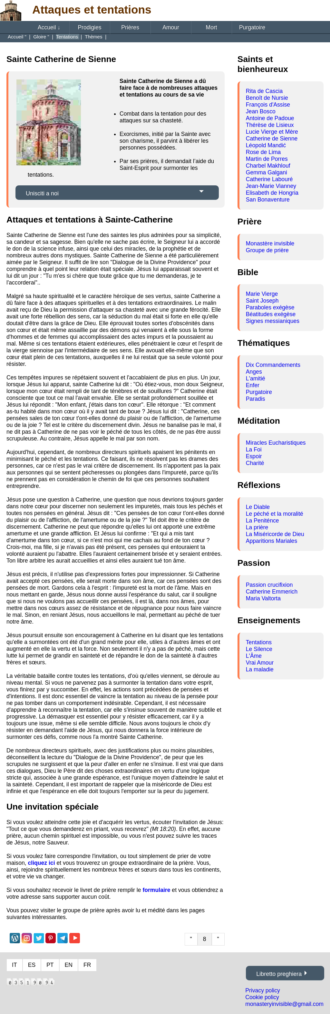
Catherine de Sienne (271, 138)
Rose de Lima (263, 152)
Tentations (259, 642)
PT (49, 965)
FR (87, 965)
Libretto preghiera (279, 974)
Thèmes (94, 36)
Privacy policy (262, 990)
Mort (211, 27)
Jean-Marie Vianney (271, 186)
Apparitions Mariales (271, 541)
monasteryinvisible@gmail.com (284, 1004)
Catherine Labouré (269, 179)
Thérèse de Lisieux (270, 125)
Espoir (254, 456)
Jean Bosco (261, 111)
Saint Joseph (262, 300)
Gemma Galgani (266, 172)
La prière (257, 527)
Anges (254, 371)
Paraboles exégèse (270, 307)
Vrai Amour (260, 662)
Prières (130, 27)
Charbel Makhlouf (268, 165)
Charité (255, 463)
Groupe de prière (267, 250)
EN (69, 965)
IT (14, 965)
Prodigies (89, 27)
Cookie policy (262, 997)
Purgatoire (252, 27)
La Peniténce (262, 520)
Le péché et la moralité (274, 514)
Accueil (49, 27)
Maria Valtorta (263, 598)
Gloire (39, 36)
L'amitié (255, 378)
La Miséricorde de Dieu (275, 534)
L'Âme (254, 656)
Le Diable (258, 507)
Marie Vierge (262, 294)
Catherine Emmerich (271, 591)
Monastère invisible (270, 243)
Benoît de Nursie (267, 98)
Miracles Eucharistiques (276, 443)
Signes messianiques (272, 321)
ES (31, 965)
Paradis (255, 399)
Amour (170, 27)
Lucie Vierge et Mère (272, 132)
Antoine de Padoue (270, 118)
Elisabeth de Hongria (272, 193)
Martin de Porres (267, 159)
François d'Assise (268, 104)
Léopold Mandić (266, 145)
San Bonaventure (268, 199)
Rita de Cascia (264, 91)
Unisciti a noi (42, 193)
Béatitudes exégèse (271, 314)
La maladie (260, 669)
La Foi (254, 449)
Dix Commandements (273, 365)
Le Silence (259, 649)
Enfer (252, 385)
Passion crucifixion (269, 585)
